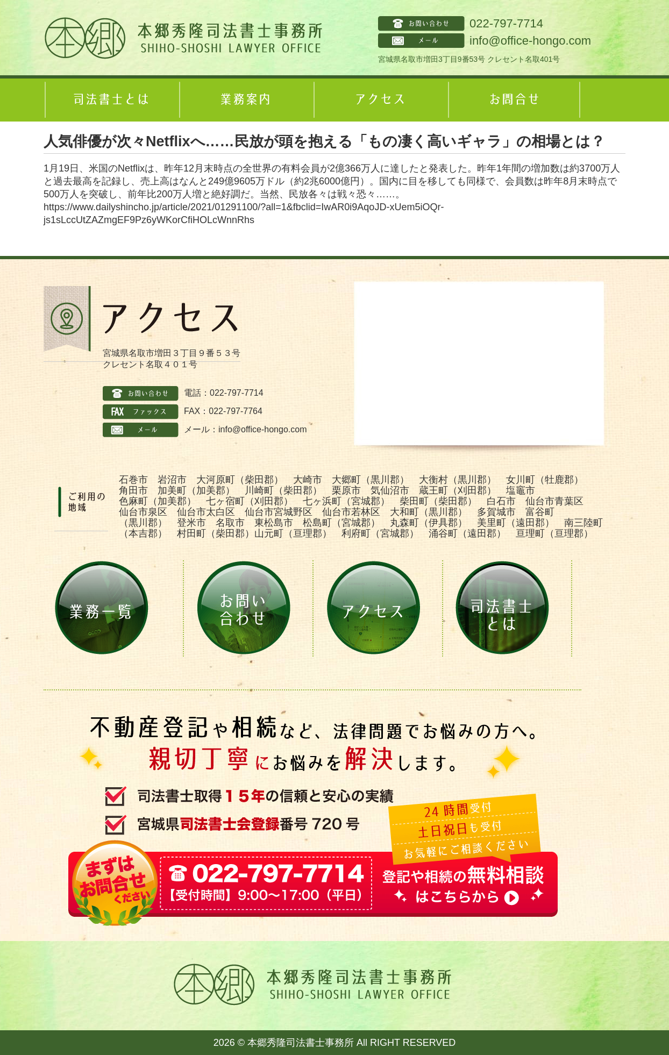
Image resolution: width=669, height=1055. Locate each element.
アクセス (379, 100)
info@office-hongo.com (530, 40)
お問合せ (514, 100)
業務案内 (245, 100)
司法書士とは (111, 100)
